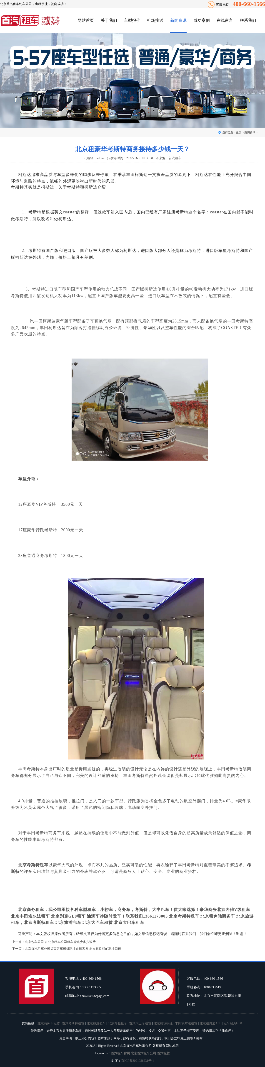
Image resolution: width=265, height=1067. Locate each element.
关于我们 (109, 20)
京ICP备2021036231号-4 (137, 1060)
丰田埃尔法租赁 (186, 1023)
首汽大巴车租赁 (140, 1023)
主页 (238, 132)
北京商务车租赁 (49, 1023)
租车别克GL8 (232, 1023)
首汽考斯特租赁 (73, 1023)
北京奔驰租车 (117, 1023)
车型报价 (132, 20)
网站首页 (86, 20)
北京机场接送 (163, 1023)
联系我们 (248, 20)
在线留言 (225, 20)
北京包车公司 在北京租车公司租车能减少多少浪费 (60, 942)
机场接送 (155, 20)
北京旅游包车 (96, 1023)
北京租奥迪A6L (210, 1023)
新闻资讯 (178, 20)
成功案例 (201, 20)
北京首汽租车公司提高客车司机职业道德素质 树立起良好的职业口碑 (73, 948)
